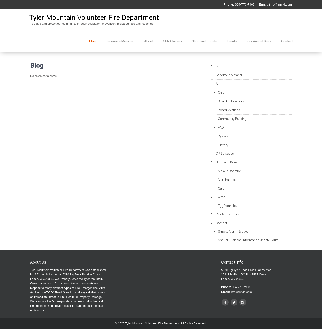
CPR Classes (172, 41)
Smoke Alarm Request (233, 231)
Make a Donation (230, 171)
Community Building (232, 119)
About (148, 41)
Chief (221, 92)
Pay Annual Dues (259, 41)
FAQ (221, 127)
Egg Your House (229, 206)
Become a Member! (120, 41)
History (223, 145)
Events (232, 41)
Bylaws (223, 136)
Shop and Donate (204, 41)
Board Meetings (229, 110)
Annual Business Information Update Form (248, 240)
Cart (221, 188)
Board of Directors (231, 101)
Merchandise (227, 180)
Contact (287, 41)
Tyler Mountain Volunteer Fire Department (94, 17)
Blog (92, 41)
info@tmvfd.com (280, 4)
